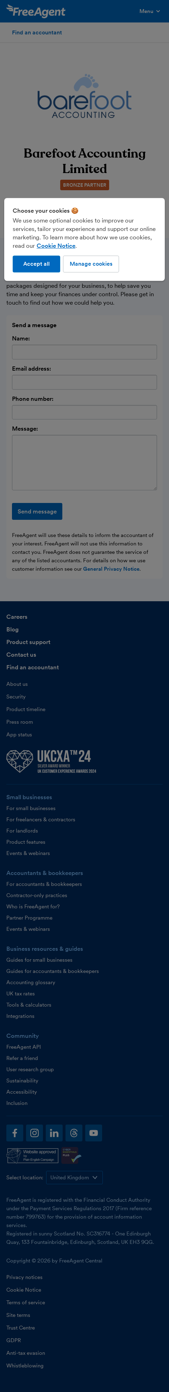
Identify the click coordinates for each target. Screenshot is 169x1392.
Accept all (36, 263)
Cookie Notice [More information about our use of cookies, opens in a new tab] (56, 245)
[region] (84, 239)
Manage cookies (91, 263)
